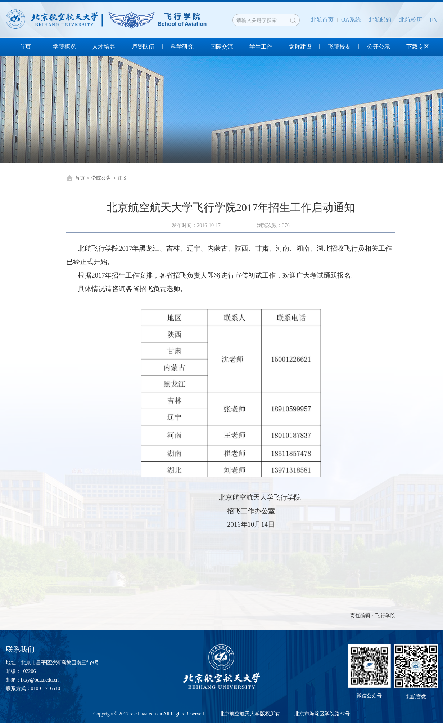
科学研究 (182, 47)
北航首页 (322, 20)
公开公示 (378, 47)
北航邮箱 (380, 20)
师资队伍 (142, 47)
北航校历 (410, 20)
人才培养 (103, 47)
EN (433, 20)
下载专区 (417, 47)
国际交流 (221, 47)
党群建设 (300, 47)
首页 (25, 47)
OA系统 (351, 20)
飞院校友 (339, 47)
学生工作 (260, 47)
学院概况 (64, 47)
